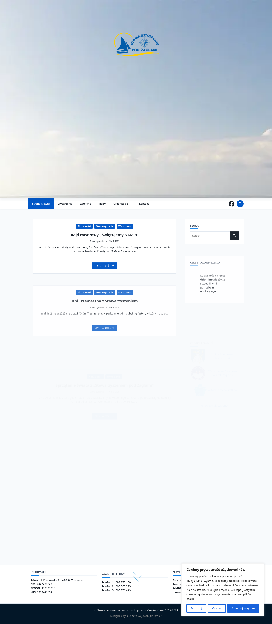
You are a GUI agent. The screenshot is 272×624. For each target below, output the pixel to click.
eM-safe (132, 616)
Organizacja (122, 203)
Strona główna (41, 203)
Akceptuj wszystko (243, 608)
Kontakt (145, 203)
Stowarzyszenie (104, 260)
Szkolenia (85, 203)
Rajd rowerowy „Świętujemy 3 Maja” (105, 269)
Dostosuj (196, 608)
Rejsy (102, 203)
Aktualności (84, 260)
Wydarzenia (65, 203)
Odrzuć (216, 608)
